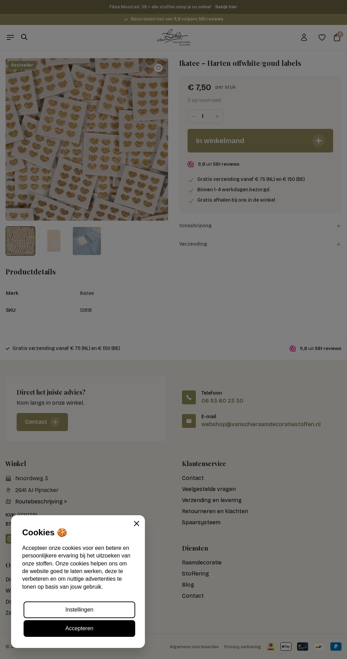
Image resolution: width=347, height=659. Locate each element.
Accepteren (80, 628)
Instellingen (80, 610)
